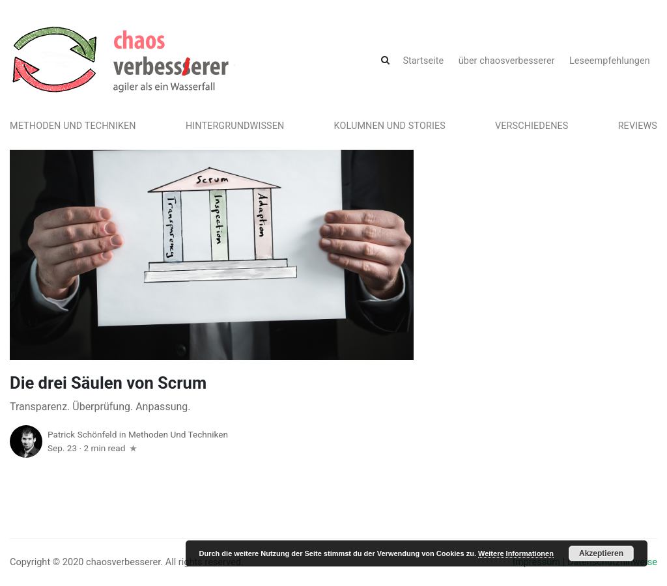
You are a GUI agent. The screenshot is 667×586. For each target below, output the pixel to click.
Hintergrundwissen (235, 126)
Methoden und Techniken (73, 126)
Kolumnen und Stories (390, 126)
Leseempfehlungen (609, 60)
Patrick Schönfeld (82, 434)
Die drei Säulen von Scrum (108, 383)
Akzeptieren (601, 553)
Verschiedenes (531, 126)
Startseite (423, 60)
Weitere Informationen (516, 553)
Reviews (637, 126)
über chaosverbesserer (507, 60)
